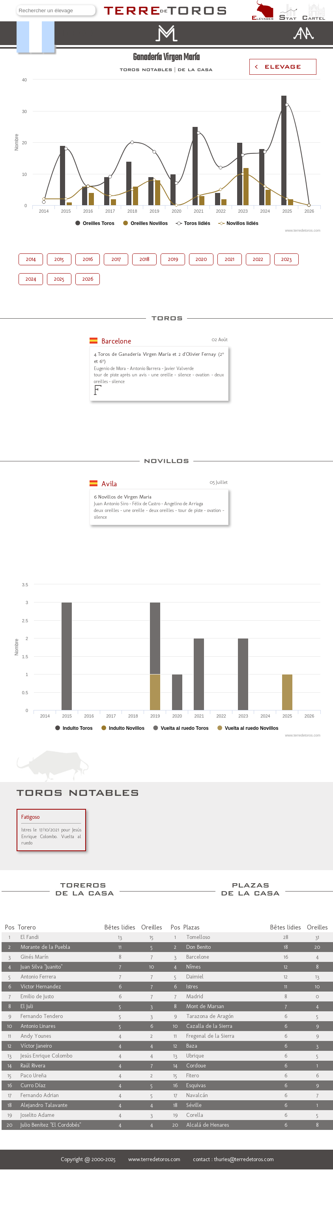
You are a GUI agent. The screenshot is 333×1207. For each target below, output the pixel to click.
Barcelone (116, 341)
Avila (109, 484)
